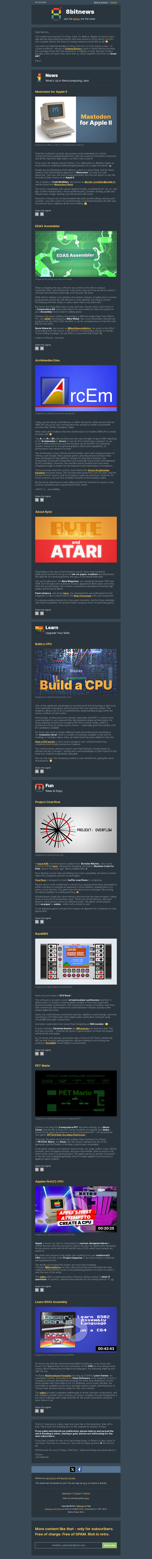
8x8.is (59, 1509)
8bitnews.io (81, 1506)
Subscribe (109, 1545)
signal (76, 18)
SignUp (113, 2)
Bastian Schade (68, 1478)
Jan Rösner (50, 1478)
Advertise (66, 1493)
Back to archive (100, 2)
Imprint (87, 1493)
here (85, 1483)
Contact (77, 1493)
